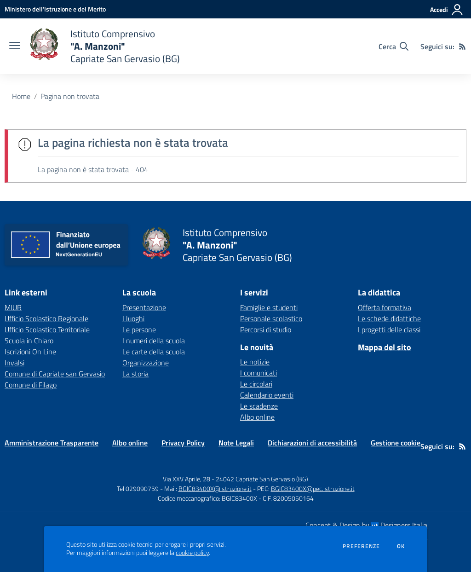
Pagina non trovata (69, 96)
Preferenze (361, 546)
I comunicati (258, 372)
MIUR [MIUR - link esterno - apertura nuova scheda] (13, 307)
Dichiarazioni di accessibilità (312, 442)
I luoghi (133, 318)
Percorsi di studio (265, 329)
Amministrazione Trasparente (51, 442)
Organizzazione (145, 362)
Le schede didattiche (389, 318)
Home (21, 96)
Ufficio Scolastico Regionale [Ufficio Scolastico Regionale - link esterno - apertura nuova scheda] (46, 318)
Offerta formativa (384, 307)
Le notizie (255, 361)
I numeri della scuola (153, 340)
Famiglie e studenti (269, 307)
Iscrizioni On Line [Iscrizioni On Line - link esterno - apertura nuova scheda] (30, 351)
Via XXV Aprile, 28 (186, 479)
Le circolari (256, 383)
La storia (135, 373)
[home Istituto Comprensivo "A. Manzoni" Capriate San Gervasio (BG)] (104, 46)
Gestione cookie (395, 442)
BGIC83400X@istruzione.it (215, 488)
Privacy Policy (183, 442)
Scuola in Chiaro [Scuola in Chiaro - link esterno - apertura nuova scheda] (29, 340)
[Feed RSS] (462, 46)
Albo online (257, 416)
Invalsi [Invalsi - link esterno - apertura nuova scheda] (14, 362)
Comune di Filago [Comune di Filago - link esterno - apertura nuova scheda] (31, 384)
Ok (401, 546)
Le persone (139, 329)
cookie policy (192, 553)
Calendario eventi (266, 394)
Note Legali (236, 442)
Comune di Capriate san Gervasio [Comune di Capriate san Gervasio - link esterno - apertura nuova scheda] (55, 373)
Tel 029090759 (138, 488)
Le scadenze (259, 405)
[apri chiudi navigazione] (14, 46)
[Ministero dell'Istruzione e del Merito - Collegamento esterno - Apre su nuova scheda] (55, 9)
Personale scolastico (271, 318)
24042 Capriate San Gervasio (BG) (262, 479)
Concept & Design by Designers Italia (366, 525)
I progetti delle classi (389, 329)
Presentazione (144, 307)
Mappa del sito (384, 347)
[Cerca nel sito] (393, 46)
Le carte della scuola (153, 351)
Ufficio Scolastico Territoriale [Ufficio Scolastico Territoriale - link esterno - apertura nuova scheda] (47, 329)
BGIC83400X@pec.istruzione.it (313, 488)
